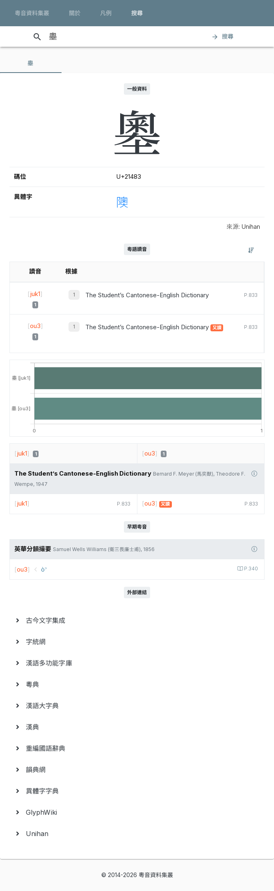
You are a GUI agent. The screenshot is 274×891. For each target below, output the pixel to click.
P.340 (250, 569)
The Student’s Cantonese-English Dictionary (147, 295)
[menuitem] (137, 620)
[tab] (31, 63)
